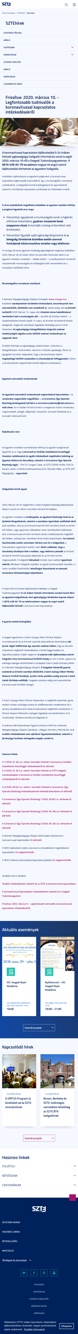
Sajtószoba (9, 47)
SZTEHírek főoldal (13, 32)
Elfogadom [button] (66, 1326)
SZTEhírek (21, 13)
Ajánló (7, 40)
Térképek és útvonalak (14, 1260)
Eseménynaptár (33, 1028)
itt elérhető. (36, 840)
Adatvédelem (39, 1291)
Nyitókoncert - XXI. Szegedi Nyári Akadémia (55, 986)
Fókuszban (31, 13)
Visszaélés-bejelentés (39, 1299)
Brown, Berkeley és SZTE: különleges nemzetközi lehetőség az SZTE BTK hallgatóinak (56, 1107)
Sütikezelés (39, 1284)
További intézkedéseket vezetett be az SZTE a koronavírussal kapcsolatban (39, 883)
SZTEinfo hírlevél (12, 62)
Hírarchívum (10, 54)
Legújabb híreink (14, 1094)
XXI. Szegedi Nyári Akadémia (16, 984)
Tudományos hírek (13, 84)
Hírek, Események (8, 13)
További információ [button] (34, 1329)
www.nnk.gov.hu (57, 299)
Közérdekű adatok (39, 1306)
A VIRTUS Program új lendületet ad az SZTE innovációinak (18, 1102)
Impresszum (39, 1313)
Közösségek (9, 76)
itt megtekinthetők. (24, 852)
